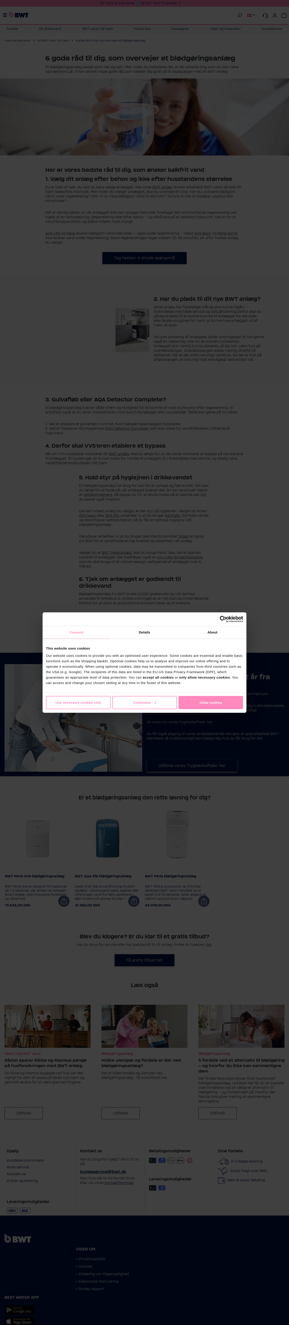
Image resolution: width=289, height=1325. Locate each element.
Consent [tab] (77, 632)
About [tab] (212, 632)
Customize (144, 702)
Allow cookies (210, 702)
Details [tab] (144, 632)
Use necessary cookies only (78, 702)
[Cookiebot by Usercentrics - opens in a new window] (223, 619)
